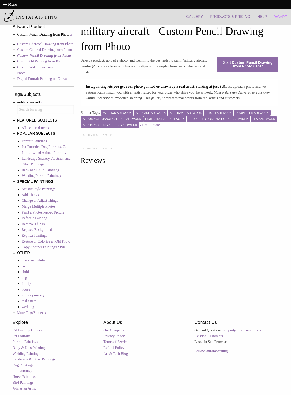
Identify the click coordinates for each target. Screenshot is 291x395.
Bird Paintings (23, 382)
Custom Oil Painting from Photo (40, 61)
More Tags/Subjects (31, 313)
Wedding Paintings (26, 353)
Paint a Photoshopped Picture (43, 212)
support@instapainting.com (243, 330)
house (26, 289)
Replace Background (37, 229)
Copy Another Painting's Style (44, 247)
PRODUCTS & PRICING (230, 17)
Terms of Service (115, 342)
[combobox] (45, 109)
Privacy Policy (114, 336)
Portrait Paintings (34, 141)
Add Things (30, 195)
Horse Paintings (24, 377)
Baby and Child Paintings (40, 170)
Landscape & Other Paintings (34, 359)
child (25, 272)
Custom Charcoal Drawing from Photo (45, 44)
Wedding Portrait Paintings (41, 176)
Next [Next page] (108, 134)
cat (24, 266)
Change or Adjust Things (40, 200)
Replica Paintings (34, 235)
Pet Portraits (21, 336)
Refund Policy (113, 348)
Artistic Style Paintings (38, 189)
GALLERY (194, 17)
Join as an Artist (24, 388)
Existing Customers (208, 336)
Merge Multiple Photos (38, 206)
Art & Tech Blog (115, 353)
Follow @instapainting (211, 351)
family (26, 284)
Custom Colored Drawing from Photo (44, 50)
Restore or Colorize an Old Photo (46, 241)
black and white (33, 260)
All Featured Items (35, 128)
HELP (262, 17)
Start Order (248, 64)
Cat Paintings (22, 371)
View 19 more (149, 125)
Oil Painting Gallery (27, 330)
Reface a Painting (34, 218)
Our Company (113, 330)
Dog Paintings (23, 365)
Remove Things (33, 224)
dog (24, 278)
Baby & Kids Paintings (29, 348)
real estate (29, 301)
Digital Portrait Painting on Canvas (42, 79)
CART (280, 17)
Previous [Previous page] (93, 134)
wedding (28, 307)
